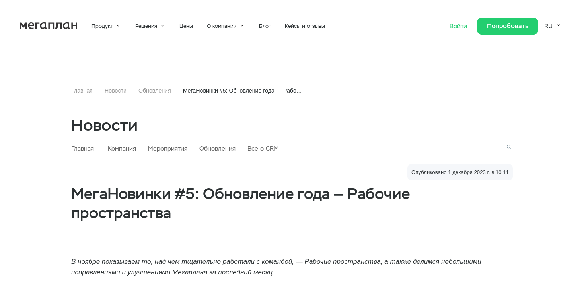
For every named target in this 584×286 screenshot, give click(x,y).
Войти (459, 26)
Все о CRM (263, 149)
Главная (82, 90)
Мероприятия (167, 149)
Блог (265, 26)
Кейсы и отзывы (305, 26)
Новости (116, 90)
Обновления (154, 90)
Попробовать (507, 26)
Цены (186, 26)
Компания (122, 149)
